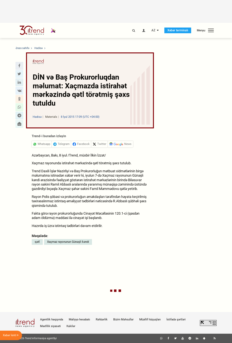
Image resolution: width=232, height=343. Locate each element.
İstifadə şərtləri (176, 319)
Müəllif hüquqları (150, 319)
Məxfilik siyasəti (50, 326)
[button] (19, 65)
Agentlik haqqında (51, 319)
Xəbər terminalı (177, 30)
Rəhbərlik (102, 319)
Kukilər (71, 326)
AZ (153, 30)
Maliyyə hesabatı (79, 319)
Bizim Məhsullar (123, 319)
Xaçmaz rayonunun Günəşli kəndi (68, 241)
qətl (37, 241)
